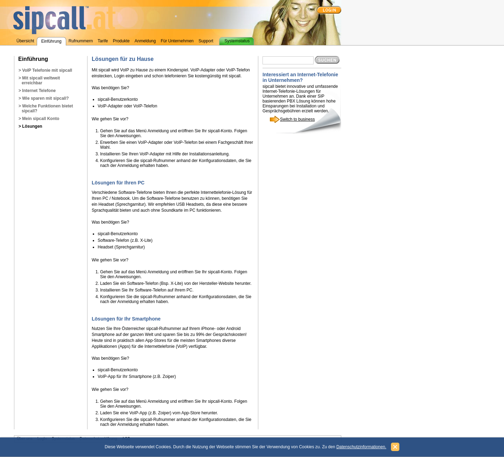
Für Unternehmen (177, 40)
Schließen (395, 447)
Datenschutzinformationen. (361, 446)
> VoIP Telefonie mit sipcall (45, 70)
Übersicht (25, 40)
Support (205, 40)
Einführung (51, 41)
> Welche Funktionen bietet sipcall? (46, 108)
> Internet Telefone (37, 90)
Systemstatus (237, 40)
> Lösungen (30, 126)
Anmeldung (145, 40)
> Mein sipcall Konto (39, 118)
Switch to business (297, 119)
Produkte (121, 40)
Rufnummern (81, 40)
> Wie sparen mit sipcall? (44, 98)
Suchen (327, 60)
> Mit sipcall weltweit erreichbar (39, 80)
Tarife (103, 40)
